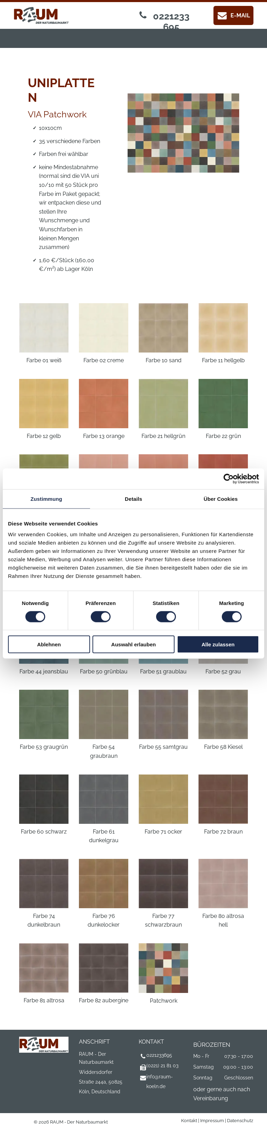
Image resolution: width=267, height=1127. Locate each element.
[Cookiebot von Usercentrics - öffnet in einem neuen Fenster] (228, 478)
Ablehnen (49, 644)
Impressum (212, 1120)
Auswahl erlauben (133, 644)
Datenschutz (240, 1120)
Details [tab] (133, 499)
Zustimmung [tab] (46, 499)
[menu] (15, 24)
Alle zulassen (218, 644)
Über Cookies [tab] (221, 499)
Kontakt (189, 1120)
